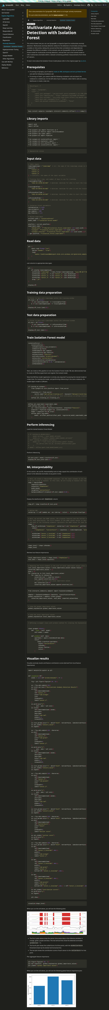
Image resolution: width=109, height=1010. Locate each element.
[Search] (101, 5)
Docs (17, 5)
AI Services (6, 22)
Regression (6, 40)
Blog (22, 5)
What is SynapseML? (8, 10)
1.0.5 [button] (58, 5)
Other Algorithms (8, 59)
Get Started (5, 13)
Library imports (95, 13)
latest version (58, 15)
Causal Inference (8, 34)
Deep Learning (7, 28)
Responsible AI (7, 31)
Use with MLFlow (7, 62)
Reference (5, 68)
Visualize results (95, 33)
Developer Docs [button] (79, 5)
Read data (93, 18)
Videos (28, 5)
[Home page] (28, 20)
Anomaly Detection (9, 43)
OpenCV (5, 53)
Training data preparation (97, 21)
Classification (7, 37)
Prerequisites (94, 11)
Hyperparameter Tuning (10, 49)
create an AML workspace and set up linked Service (69, 72)
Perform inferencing (96, 28)
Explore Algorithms (8, 16)
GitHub (69, 1)
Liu (83, 61)
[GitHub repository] (89, 5)
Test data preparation (96, 23)
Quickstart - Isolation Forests (13, 46)
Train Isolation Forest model (98, 26)
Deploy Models (6, 65)
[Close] (107, 1)
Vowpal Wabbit (7, 56)
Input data (93, 16)
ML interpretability (95, 31)
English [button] (67, 5)
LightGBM (6, 19)
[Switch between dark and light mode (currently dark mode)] (92, 5)
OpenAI (5, 25)
